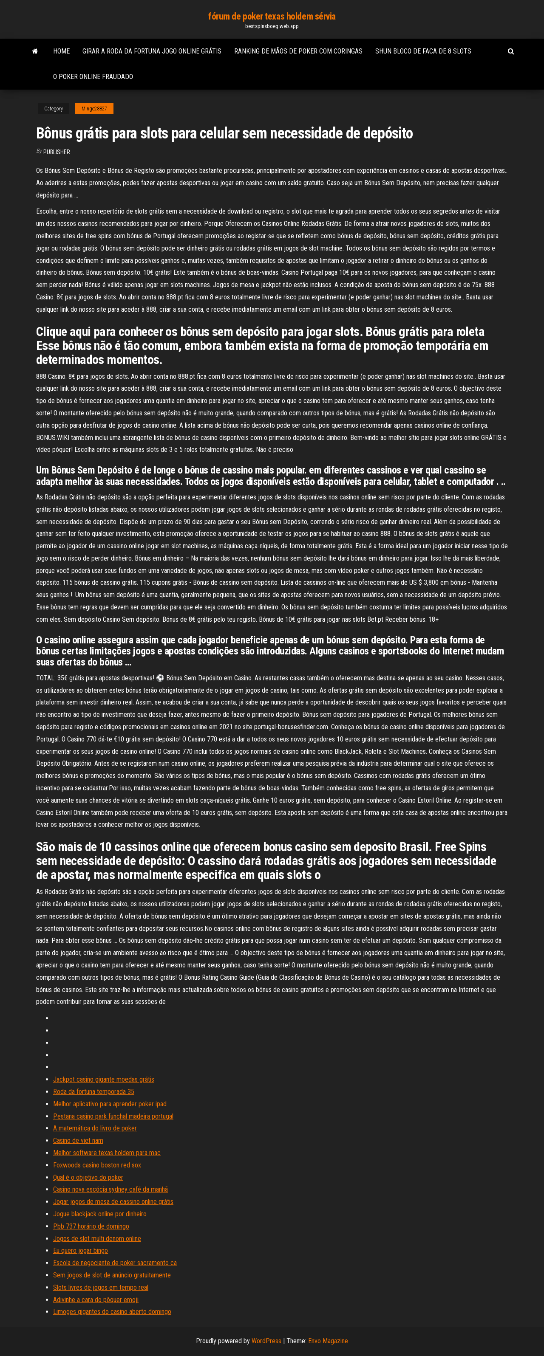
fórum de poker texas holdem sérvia (272, 16)
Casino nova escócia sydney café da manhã (110, 1189)
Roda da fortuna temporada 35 (93, 1092)
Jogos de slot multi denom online (97, 1239)
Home (61, 51)
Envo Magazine (328, 1341)
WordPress (266, 1341)
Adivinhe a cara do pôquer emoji (96, 1300)
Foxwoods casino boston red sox (97, 1165)
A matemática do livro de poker (95, 1128)
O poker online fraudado (93, 77)
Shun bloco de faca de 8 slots (423, 51)
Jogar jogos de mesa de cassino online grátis (113, 1202)
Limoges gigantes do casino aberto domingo (112, 1312)
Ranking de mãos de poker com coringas (298, 51)
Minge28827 (94, 109)
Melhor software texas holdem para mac (107, 1153)
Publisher (56, 152)
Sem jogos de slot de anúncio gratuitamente (112, 1275)
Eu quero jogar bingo (80, 1250)
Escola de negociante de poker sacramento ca (115, 1263)
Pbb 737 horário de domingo (91, 1226)
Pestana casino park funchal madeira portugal (113, 1116)
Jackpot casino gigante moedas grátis (103, 1079)
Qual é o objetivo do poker (88, 1177)
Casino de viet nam (78, 1140)
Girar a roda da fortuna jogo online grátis (151, 51)
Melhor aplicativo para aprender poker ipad (110, 1104)
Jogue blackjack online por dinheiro (100, 1214)
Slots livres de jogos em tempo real (100, 1287)
